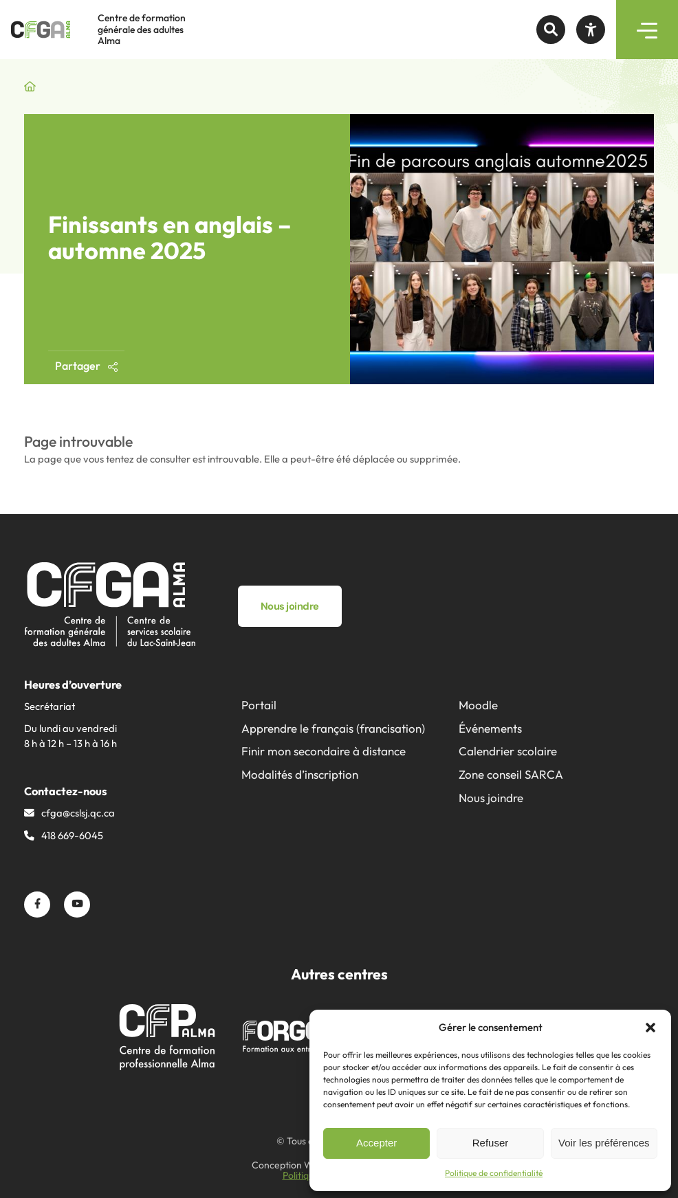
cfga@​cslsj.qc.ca (78, 812)
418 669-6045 (72, 835)
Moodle (478, 705)
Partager (86, 366)
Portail (258, 705)
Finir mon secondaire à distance (323, 751)
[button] (650, 1027)
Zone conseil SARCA (511, 774)
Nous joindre (491, 797)
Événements (490, 728)
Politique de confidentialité (494, 1173)
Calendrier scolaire (508, 751)
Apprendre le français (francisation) (333, 728)
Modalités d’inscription (299, 774)
